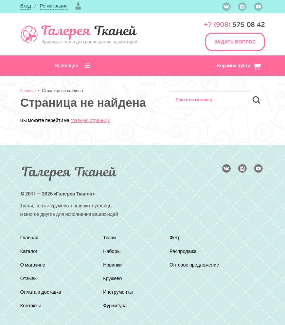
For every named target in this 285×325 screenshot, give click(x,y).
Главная (28, 90)
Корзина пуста (239, 65)
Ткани (110, 237)
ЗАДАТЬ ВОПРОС (235, 41)
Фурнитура (116, 305)
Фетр (175, 237)
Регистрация (54, 5)
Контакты (32, 305)
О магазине (34, 265)
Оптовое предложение (197, 265)
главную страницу (90, 120)
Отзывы (30, 278)
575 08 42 (234, 24)
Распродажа (184, 251)
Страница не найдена (62, 90)
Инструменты (120, 292)
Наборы (113, 251)
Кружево (114, 278)
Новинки (114, 265)
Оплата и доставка (44, 292)
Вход (25, 5)
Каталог (30, 251)
